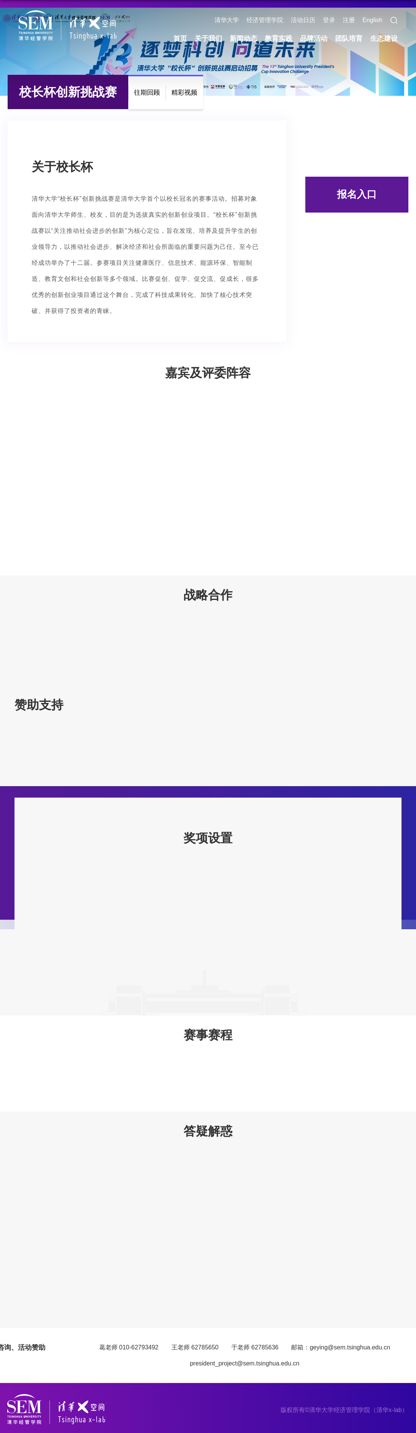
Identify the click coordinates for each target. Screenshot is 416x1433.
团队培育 (349, 38)
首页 (180, 38)
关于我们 (208, 38)
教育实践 (278, 38)
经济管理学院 (265, 20)
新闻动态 (243, 38)
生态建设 (384, 38)
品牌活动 (313, 38)
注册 (349, 20)
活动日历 (303, 20)
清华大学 (226, 20)
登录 (329, 20)
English (372, 20)
